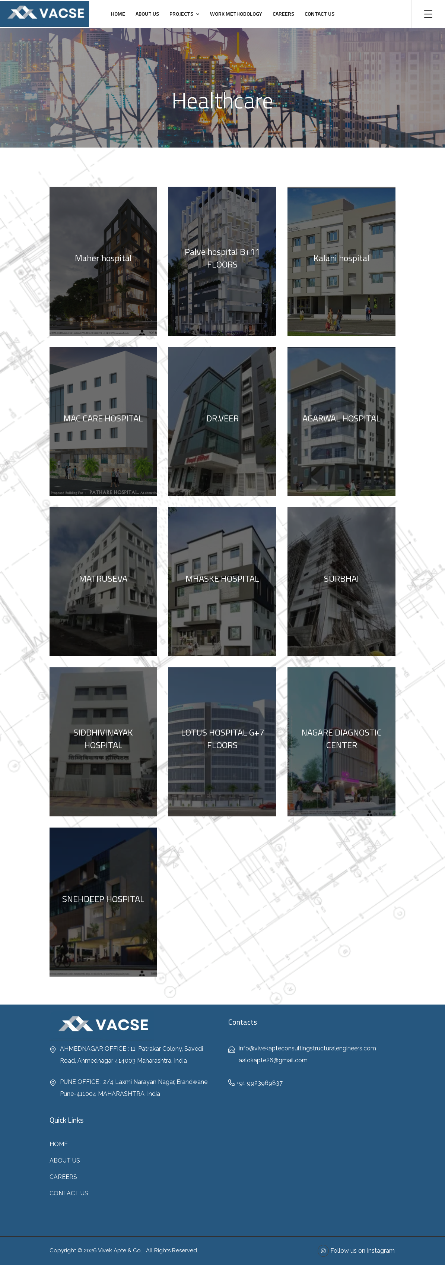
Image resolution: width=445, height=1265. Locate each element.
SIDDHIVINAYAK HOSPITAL (103, 738)
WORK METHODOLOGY (236, 14)
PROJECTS (181, 14)
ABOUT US (147, 14)
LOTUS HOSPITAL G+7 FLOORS (222, 738)
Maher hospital (103, 258)
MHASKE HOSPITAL (222, 578)
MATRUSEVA (103, 578)
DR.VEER (222, 418)
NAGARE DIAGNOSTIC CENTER (341, 738)
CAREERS (283, 14)
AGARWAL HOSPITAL (341, 418)
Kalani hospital (341, 258)
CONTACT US (319, 14)
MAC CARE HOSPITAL (103, 418)
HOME (118, 14)
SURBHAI (341, 578)
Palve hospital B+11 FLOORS (222, 258)
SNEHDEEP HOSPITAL (103, 898)
